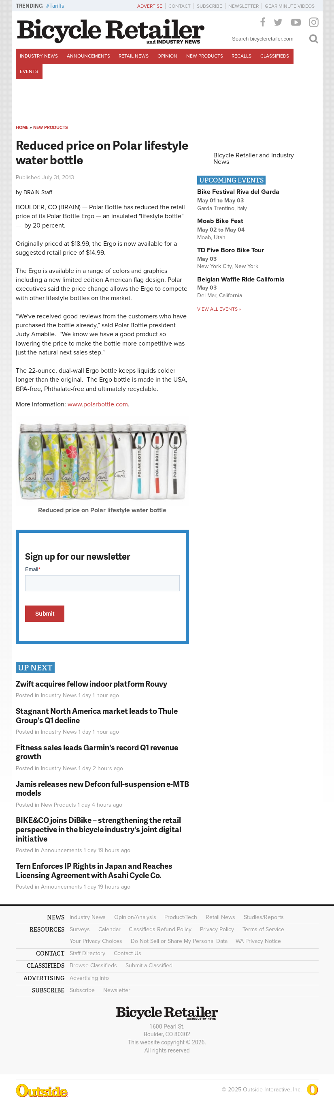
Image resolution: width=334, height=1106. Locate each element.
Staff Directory (87, 953)
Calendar (109, 929)
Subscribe (209, 6)
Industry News (39, 56)
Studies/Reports (264, 917)
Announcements (88, 56)
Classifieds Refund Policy (160, 929)
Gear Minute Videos (290, 6)
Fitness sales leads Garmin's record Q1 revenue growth (97, 752)
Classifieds (274, 56)
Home (22, 127)
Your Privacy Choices (96, 941)
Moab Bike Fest (220, 221)
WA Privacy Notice (258, 941)
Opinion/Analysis (135, 917)
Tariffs (56, 5)
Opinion (167, 56)
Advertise (149, 6)
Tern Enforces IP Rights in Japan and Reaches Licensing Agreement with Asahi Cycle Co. (94, 870)
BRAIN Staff (37, 192)
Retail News (134, 56)
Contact (179, 6)
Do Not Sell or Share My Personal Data (179, 941)
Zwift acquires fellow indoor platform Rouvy (91, 683)
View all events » (219, 309)
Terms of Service (263, 929)
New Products (204, 56)
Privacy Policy (217, 929)
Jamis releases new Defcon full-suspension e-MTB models (102, 788)
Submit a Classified (149, 965)
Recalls (241, 56)
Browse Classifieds (93, 965)
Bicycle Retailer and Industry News (253, 158)
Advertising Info (89, 978)
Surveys (80, 929)
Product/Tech (180, 917)
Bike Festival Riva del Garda (238, 192)
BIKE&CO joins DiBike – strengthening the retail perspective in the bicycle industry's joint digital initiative (98, 829)
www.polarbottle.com (98, 404)
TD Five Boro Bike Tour (230, 250)
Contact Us (127, 953)
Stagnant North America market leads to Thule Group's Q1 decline (97, 715)
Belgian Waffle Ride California (241, 279)
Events (29, 71)
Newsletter (243, 6)
